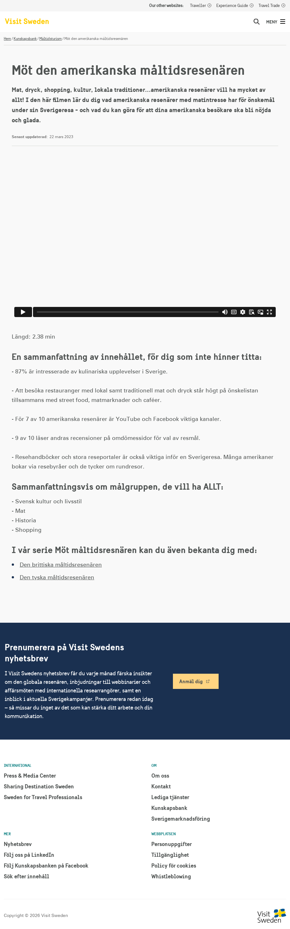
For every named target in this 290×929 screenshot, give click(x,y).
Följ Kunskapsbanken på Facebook (46, 865)
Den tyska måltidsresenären (57, 578)
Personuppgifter (171, 844)
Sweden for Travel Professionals (43, 797)
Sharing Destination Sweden (39, 786)
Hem (7, 38)
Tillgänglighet (170, 854)
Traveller (198, 5)
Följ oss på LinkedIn (29, 854)
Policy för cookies (173, 865)
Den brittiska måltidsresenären (61, 565)
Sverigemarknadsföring (180, 818)
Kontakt (161, 786)
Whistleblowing (171, 876)
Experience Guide (232, 5)
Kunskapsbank (25, 38)
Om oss (160, 775)
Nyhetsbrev (18, 844)
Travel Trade (269, 5)
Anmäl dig (191, 681)
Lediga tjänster (170, 797)
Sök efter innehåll (26, 876)
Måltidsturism (50, 38)
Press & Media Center (30, 775)
